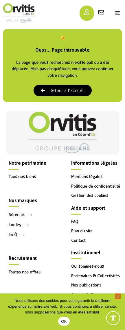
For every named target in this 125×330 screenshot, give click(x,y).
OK (64, 321)
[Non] (118, 296)
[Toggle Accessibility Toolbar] (113, 318)
